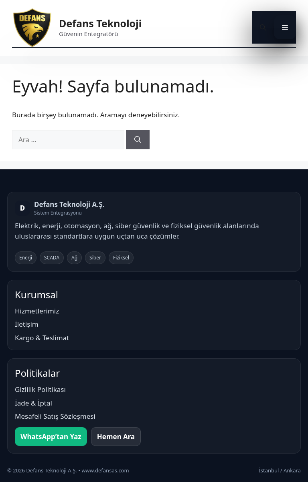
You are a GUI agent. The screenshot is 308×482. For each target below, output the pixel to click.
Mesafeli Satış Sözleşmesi (55, 416)
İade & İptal (33, 403)
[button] (263, 27)
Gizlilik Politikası (40, 389)
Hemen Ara (116, 436)
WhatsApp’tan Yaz (50, 436)
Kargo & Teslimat (42, 337)
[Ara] (138, 139)
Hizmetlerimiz (37, 310)
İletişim (26, 324)
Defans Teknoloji (100, 23)
